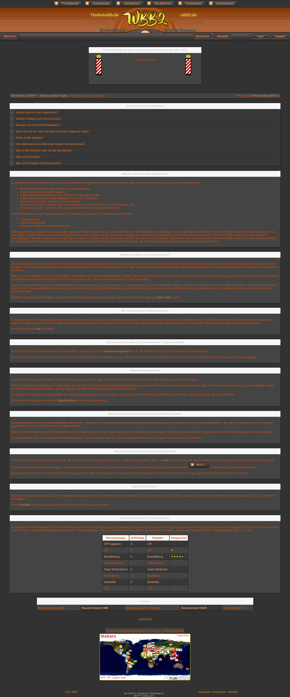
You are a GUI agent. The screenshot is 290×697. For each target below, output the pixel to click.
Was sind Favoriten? (28, 156)
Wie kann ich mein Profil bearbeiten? (38, 125)
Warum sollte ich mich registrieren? (37, 112)
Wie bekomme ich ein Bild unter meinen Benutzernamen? (50, 144)
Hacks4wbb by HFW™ (24, 95)
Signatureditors (67, 400)
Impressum (145, 619)
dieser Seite (164, 297)
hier (38, 328)
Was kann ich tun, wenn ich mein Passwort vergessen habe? (52, 131)
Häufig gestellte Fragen (54, 95)
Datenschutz (219, 691)
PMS (74, 691)
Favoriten (25, 504)
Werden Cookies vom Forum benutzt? (39, 118)
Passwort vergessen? (118, 351)
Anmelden (257, 95)
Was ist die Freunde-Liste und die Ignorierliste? (44, 150)
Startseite (233, 691)
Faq (68, 691)
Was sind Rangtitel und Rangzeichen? (39, 163)
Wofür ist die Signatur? (29, 137)
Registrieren (271, 95)
